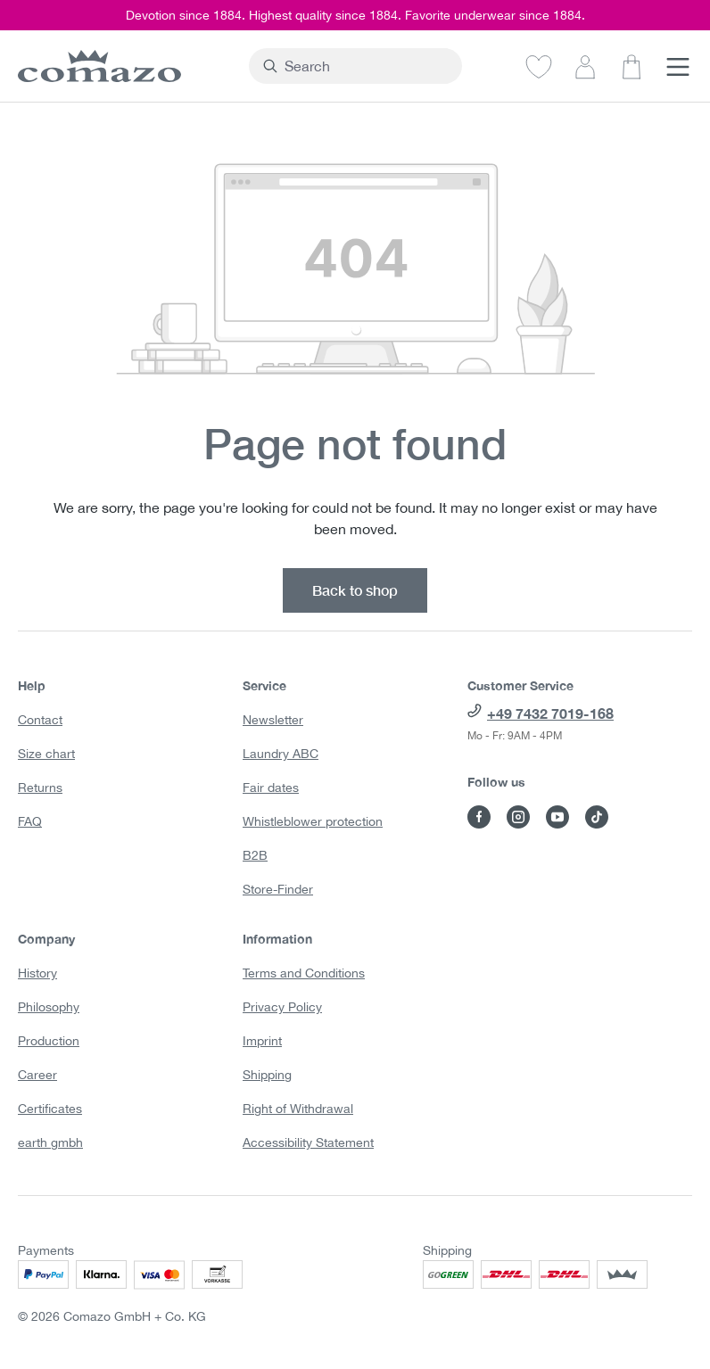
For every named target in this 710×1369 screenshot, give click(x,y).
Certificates (50, 1108)
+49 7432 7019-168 (550, 713)
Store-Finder (278, 889)
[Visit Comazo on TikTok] (596, 817)
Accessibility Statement (308, 1142)
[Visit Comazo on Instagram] (518, 817)
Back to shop (355, 589)
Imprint (262, 1041)
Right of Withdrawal (298, 1108)
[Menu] (678, 66)
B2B (255, 855)
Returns (40, 787)
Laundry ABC (280, 753)
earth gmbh (50, 1142)
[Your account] (585, 66)
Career (37, 1075)
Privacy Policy (282, 1007)
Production (48, 1041)
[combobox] (366, 66)
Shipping (267, 1075)
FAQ (30, 821)
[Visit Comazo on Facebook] (479, 817)
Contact (40, 720)
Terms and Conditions (304, 973)
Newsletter (273, 720)
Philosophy (48, 1007)
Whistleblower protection (313, 821)
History (37, 973)
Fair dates (271, 787)
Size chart (46, 753)
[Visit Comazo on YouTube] (557, 817)
